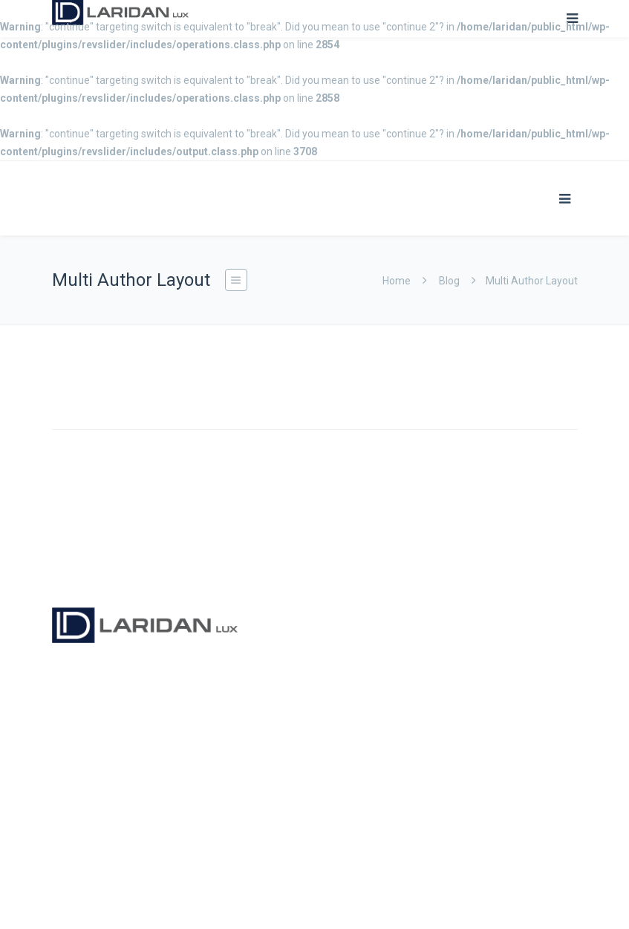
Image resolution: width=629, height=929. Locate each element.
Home (396, 281)
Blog (449, 281)
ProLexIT (194, 895)
